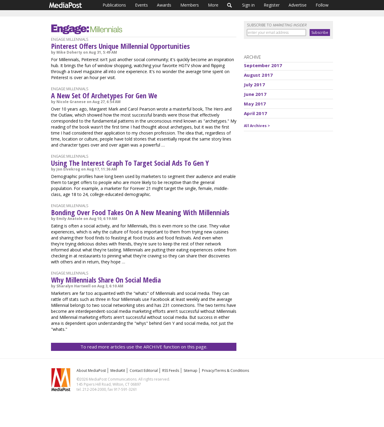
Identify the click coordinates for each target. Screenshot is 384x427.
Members (189, 5)
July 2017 (254, 84)
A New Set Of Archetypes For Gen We (104, 95)
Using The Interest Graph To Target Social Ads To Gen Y (130, 163)
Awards (164, 5)
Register (272, 5)
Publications (114, 5)
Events (141, 5)
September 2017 (263, 65)
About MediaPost (91, 370)
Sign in (248, 5)
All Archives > (257, 125)
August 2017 (258, 75)
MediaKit (117, 370)
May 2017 (255, 104)
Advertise (298, 5)
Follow (322, 5)
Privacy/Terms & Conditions (225, 370)
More (213, 5)
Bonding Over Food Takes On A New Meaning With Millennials (140, 212)
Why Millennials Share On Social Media (106, 280)
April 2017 (255, 113)
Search (229, 5)
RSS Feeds (170, 370)
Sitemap (190, 370)
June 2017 (255, 94)
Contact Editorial (144, 370)
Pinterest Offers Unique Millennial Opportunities (120, 46)
